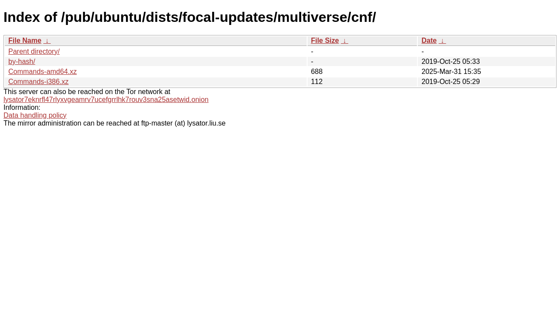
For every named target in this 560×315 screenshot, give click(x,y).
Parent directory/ (34, 51)
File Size (325, 40)
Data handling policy (35, 115)
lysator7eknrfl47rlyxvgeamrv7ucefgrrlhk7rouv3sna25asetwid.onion (106, 99)
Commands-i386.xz (38, 81)
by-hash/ (21, 61)
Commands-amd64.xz (42, 71)
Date (429, 40)
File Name (25, 40)
